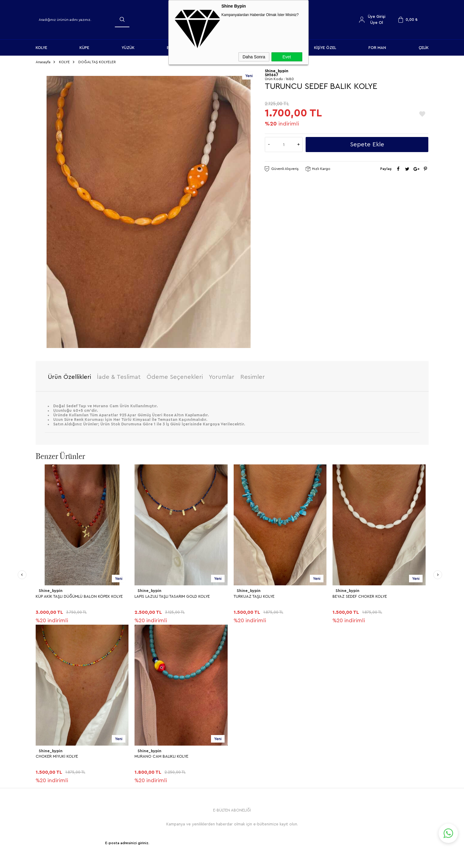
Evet (286, 56)
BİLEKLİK (46, 748)
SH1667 (271, 74)
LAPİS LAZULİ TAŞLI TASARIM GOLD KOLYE (73, 595)
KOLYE (41, 48)
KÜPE (84, 48)
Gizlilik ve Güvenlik (154, 758)
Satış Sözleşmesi (152, 738)
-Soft (201, 841)
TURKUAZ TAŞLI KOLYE (155, 595)
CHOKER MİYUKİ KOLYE (354, 595)
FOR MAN (377, 48)
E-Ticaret (215, 841)
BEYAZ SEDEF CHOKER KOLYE (261, 595)
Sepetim (242, 758)
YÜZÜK (128, 48)
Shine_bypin (50, 590)
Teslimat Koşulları (152, 719)
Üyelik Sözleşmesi (153, 728)
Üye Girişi (376, 16)
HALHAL (46, 758)
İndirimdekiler (247, 738)
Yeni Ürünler (246, 728)
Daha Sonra (254, 56)
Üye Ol (376, 22)
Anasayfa (243, 719)
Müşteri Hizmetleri (251, 748)
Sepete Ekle (367, 144)
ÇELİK (424, 48)
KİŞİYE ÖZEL (325, 48)
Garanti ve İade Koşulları (159, 748)
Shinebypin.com (256, 825)
